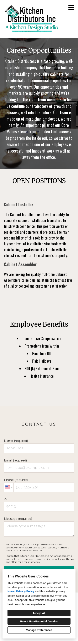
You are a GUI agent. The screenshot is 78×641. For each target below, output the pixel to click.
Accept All (39, 613)
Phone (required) (39, 485)
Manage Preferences (39, 630)
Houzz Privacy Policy (20, 591)
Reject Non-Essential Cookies (39, 621)
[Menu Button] (71, 7)
